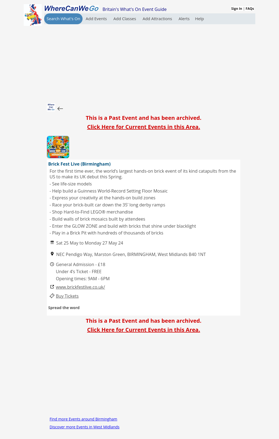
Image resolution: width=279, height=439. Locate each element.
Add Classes (125, 18)
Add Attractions (157, 18)
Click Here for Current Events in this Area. (143, 126)
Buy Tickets (67, 296)
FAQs (250, 8)
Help (199, 18)
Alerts (184, 18)
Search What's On (63, 18)
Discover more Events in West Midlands (85, 426)
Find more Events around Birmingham (83, 419)
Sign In (236, 8)
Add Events (97, 18)
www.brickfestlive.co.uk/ (80, 287)
